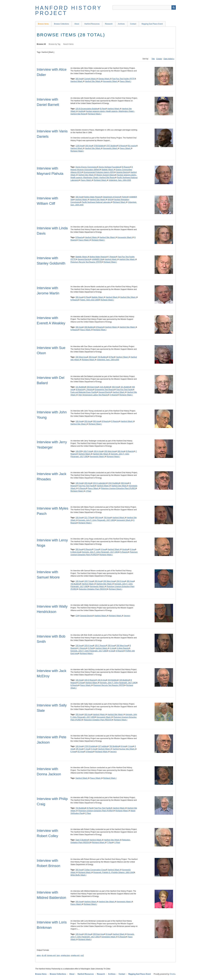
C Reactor (89, 390)
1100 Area (79, 146)
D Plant (91, 648)
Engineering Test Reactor (105, 390)
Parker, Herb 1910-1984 (89, 300)
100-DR (78, 451)
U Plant (117, 842)
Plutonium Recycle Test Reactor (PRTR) (86, 262)
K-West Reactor (123, 648)
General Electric (122, 172)
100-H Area (98, 451)
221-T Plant (88, 518)
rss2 (82, 955)
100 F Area (88, 581)
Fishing (124, 197)
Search (173, 7)
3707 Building (111, 146)
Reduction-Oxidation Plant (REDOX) (93, 589)
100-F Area (87, 451)
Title (153, 59)
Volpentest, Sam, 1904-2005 (120, 180)
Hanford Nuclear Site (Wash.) (124, 749)
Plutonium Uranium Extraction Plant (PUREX (118, 488)
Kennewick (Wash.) (110, 81)
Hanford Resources (91, 24)
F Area (96, 549)
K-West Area (75, 552)
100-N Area (101, 680)
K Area (132, 549)
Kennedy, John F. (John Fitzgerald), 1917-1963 (96, 520)
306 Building (89, 327)
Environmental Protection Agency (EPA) (99, 172)
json (58, 955)
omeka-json (65, 955)
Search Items (68, 44)
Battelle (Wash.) (108, 170)
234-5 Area (120, 581)
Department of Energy (111, 197)
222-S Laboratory (100, 483)
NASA (110, 200)
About (76, 24)
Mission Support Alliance (105, 175)
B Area (123, 746)
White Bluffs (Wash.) (78, 875)
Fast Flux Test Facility (124, 390)
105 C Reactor (100, 646)
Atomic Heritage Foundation (109, 167)
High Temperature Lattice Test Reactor (93, 395)
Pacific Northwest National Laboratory (96, 202)
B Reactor (122, 146)
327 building (103, 746)
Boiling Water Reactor (92, 197)
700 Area (107, 518)
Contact (133, 24)
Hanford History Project (68, 10)
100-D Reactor (90, 680)
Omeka (172, 974)
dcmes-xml (51, 955)
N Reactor (74, 300)
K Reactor (114, 395)
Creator (159, 59)
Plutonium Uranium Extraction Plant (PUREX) (96, 811)
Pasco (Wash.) (125, 81)
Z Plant (88, 491)
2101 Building (105, 387)
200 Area (87, 421)
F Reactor (112, 257)
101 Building (80, 387)
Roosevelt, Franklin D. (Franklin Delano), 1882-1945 (113, 872)
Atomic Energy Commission (86, 167)
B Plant (103, 109)
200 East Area (92, 387)
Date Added (168, 59)
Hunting (81, 111)
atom (39, 955)
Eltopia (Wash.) (104, 79)
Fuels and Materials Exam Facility (83, 392)
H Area (103, 549)
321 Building (125, 387)
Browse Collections (61, 24)
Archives (121, 24)
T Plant (110, 842)
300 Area (78, 79)
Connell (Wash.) (90, 79)
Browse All (41, 44)
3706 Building (99, 146)
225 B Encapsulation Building (86, 109)
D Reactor (115, 421)
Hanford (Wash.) (76, 81)
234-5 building (113, 483)
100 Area (78, 421)
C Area (130, 746)
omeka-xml (75, 955)
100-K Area (88, 646)
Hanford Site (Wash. (119, 486)
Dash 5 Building (81, 840)
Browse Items (43, 24)
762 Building (114, 746)
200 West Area (81, 357)
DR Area (79, 749)
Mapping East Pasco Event (152, 24)
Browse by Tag (54, 44)
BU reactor (132, 146)
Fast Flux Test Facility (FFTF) (123, 79)
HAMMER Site (97, 259)
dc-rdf (44, 955)
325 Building (124, 680)
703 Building (102, 357)
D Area (81, 683)
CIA (76, 616)
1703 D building (90, 746)
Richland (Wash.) (94, 114)
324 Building (113, 680)
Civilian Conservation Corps (95, 870)
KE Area (80, 752)
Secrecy (127, 616)
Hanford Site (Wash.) (93, 81)
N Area (111, 651)
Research (108, 24)
